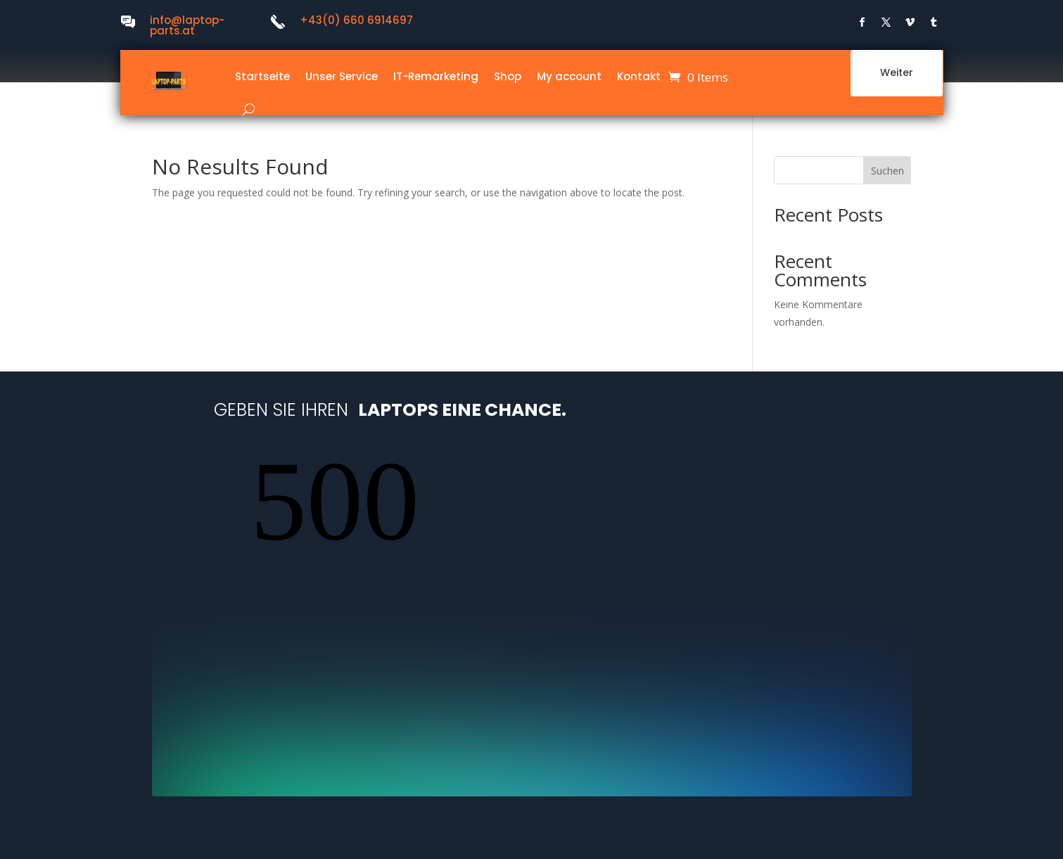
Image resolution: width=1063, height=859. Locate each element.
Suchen (887, 170)
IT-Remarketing (435, 76)
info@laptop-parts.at (187, 25)
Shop (507, 76)
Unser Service (341, 76)
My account (569, 76)
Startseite (262, 76)
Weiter (896, 77)
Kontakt (639, 76)
